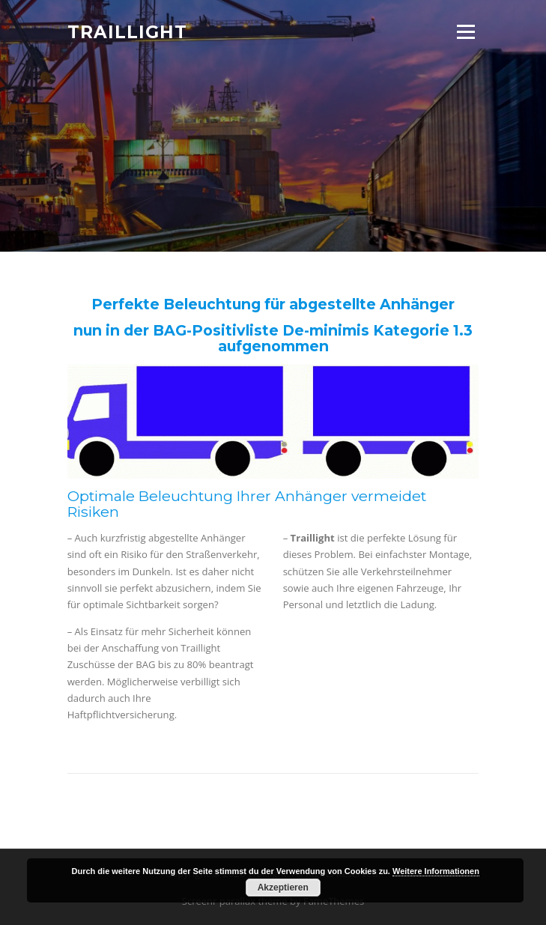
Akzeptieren (283, 887)
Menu (465, 31)
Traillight (127, 31)
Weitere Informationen (435, 871)
